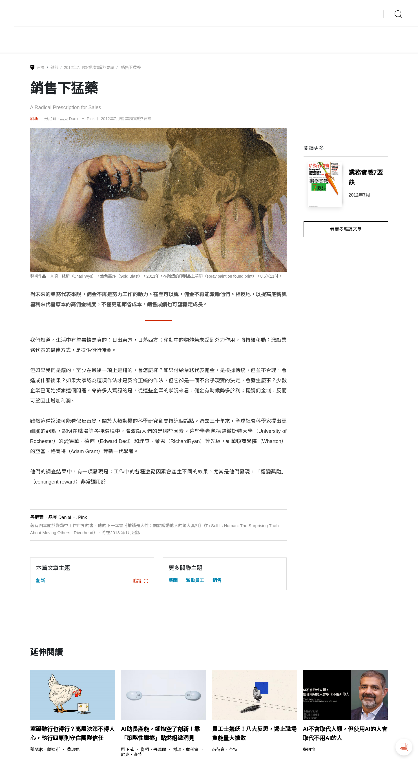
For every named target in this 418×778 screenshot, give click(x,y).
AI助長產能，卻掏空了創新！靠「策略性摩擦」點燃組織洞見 (160, 733)
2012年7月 (359, 195)
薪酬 (173, 580)
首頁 (41, 67)
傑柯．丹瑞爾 (153, 749)
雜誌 (54, 67)
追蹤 (140, 581)
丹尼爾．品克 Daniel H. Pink (69, 118)
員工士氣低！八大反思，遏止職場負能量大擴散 (254, 733)
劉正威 (127, 749)
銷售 (217, 580)
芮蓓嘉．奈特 (224, 749)
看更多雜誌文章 (346, 229)
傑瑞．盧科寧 (185, 749)
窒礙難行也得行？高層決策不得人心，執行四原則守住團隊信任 (72, 733)
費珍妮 (73, 749)
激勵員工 (195, 580)
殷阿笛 (309, 749)
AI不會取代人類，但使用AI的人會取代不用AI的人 (345, 733)
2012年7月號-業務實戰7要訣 (89, 67)
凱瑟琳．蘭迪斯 (45, 749)
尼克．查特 (131, 754)
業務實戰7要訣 (366, 177)
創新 (34, 118)
